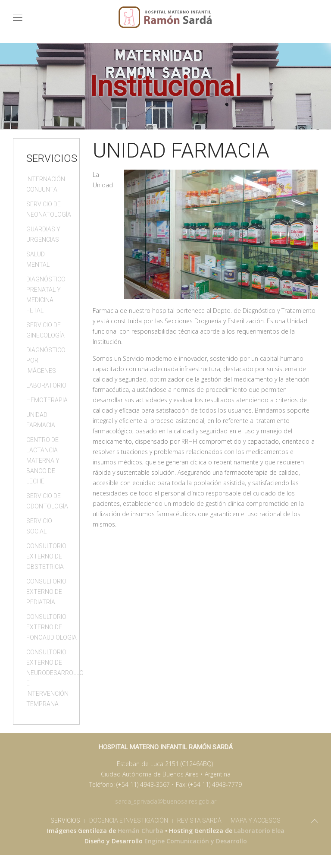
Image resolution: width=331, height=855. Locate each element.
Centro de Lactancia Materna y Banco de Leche (42, 460)
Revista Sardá (199, 820)
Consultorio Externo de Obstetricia (46, 556)
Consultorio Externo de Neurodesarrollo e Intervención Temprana (46, 678)
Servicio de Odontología (46, 501)
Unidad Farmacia (40, 420)
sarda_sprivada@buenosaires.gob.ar (165, 801)
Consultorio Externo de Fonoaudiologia (46, 627)
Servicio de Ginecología (45, 330)
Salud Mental (38, 259)
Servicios (65, 820)
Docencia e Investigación (128, 820)
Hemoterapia (46, 400)
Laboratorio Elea (259, 831)
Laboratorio (46, 385)
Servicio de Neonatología (46, 209)
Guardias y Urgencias (43, 234)
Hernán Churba (140, 831)
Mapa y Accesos (256, 820)
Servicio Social (39, 526)
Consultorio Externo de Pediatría (46, 592)
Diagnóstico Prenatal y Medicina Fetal (46, 295)
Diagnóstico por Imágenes (46, 360)
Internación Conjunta (45, 184)
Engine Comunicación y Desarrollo (195, 841)
